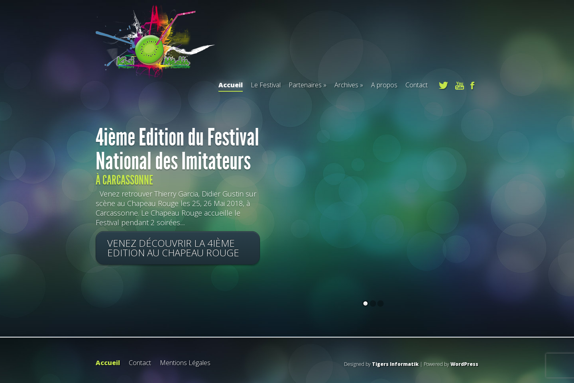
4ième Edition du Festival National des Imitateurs (177, 149)
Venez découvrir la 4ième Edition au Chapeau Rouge (173, 247)
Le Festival (266, 85)
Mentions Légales (185, 362)
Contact (416, 85)
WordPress (464, 364)
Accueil (230, 86)
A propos (384, 85)
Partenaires (305, 85)
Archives (346, 85)
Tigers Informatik (395, 364)
